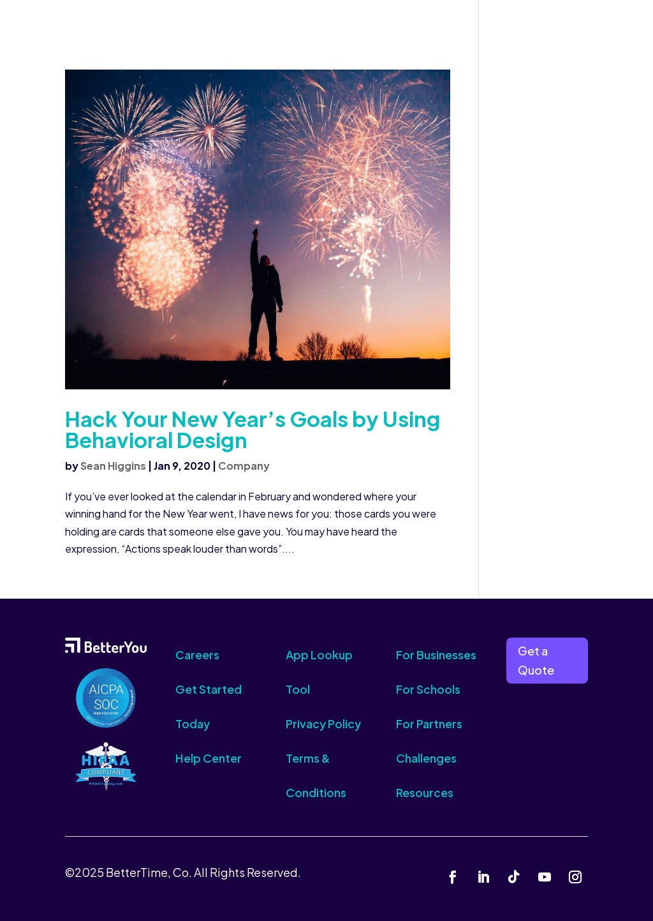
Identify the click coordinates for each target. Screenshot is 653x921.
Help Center (208, 758)
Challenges (426, 758)
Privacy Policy (323, 723)
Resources (424, 792)
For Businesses (436, 654)
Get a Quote (536, 660)
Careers (197, 654)
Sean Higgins (113, 465)
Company (244, 465)
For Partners (429, 723)
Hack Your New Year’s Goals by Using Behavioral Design (253, 429)
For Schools (428, 689)
